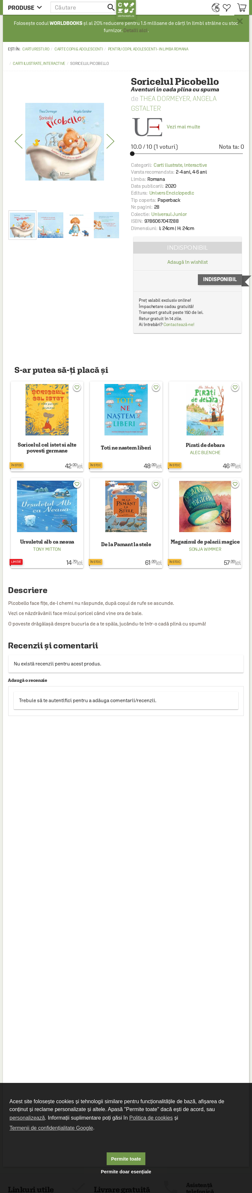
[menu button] (27, 7)
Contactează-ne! (179, 324)
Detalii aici (135, 30)
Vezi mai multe (165, 127)
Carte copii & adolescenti (78, 49)
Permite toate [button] (126, 1159)
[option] (64, 141)
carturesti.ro (35, 49)
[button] (83, 7)
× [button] (240, 21)
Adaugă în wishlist (187, 262)
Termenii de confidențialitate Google (51, 1128)
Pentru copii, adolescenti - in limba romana (148, 49)
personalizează (27, 1118)
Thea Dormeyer (165, 98)
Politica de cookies (151, 1118)
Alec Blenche (205, 452)
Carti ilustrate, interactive (39, 63)
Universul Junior (168, 214)
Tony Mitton (47, 549)
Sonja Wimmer (205, 549)
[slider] (187, 154)
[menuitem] (214, 7)
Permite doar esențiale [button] (126, 1171)
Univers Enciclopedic (171, 193)
